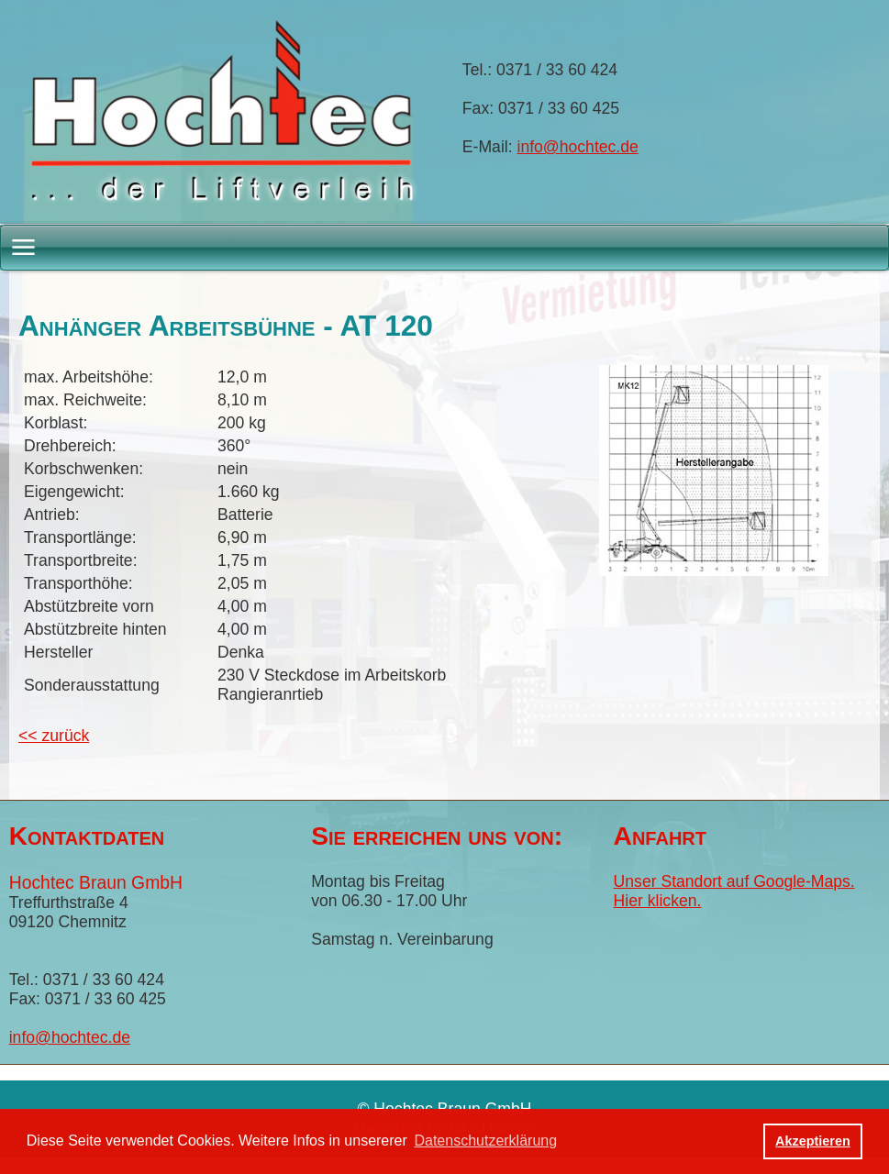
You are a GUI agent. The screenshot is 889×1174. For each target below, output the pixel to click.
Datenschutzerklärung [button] (485, 1140)
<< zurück (53, 735)
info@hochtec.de (578, 147)
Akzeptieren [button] (812, 1141)
